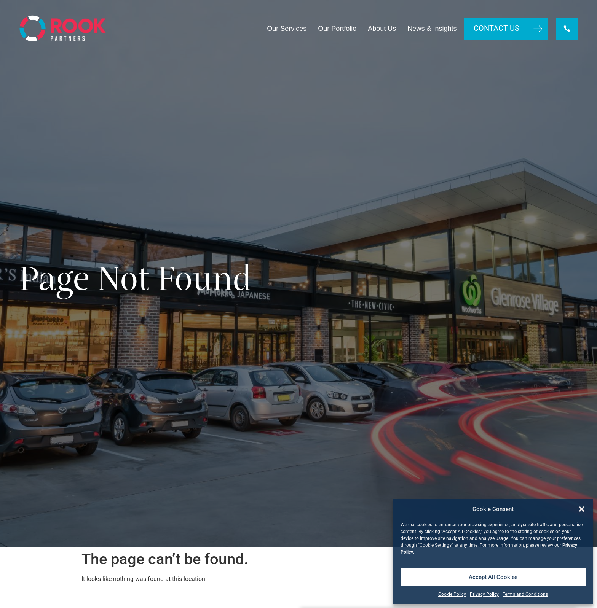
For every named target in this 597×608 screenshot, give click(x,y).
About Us (382, 28)
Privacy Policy (484, 594)
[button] (582, 509)
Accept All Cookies (493, 577)
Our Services (286, 28)
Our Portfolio (337, 28)
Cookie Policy (452, 594)
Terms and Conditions (525, 594)
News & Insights (432, 28)
